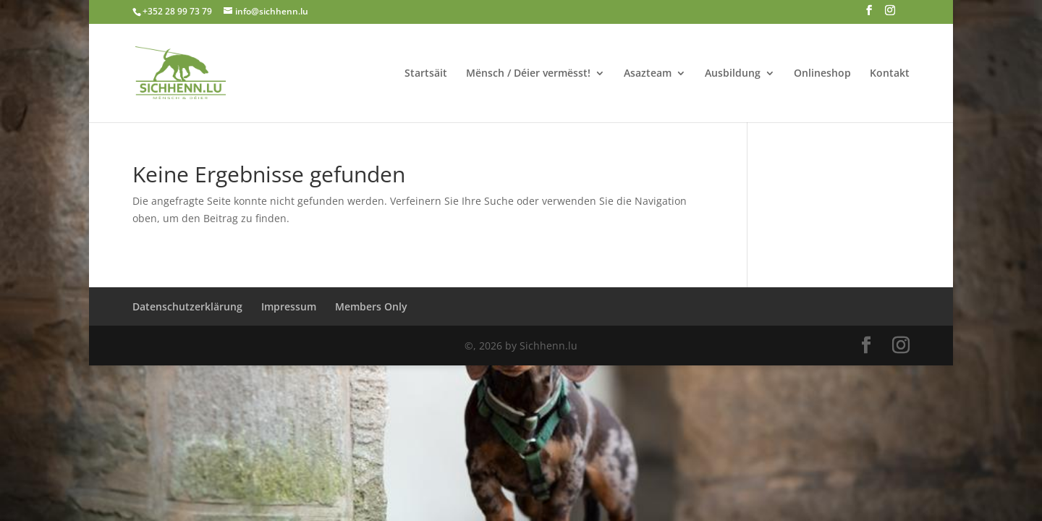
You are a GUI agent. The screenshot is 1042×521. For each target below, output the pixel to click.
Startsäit (425, 74)
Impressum (288, 306)
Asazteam (648, 74)
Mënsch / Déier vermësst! (528, 74)
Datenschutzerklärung (187, 306)
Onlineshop (822, 74)
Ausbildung (733, 74)
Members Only (371, 306)
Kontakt (890, 74)
